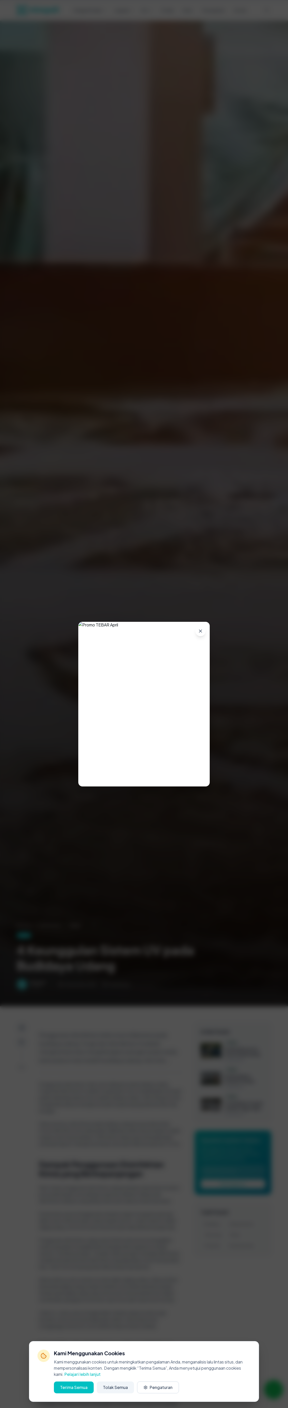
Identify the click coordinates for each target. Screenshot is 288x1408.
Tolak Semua (115, 1387)
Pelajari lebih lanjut (82, 1374)
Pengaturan (157, 1387)
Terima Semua (74, 1387)
